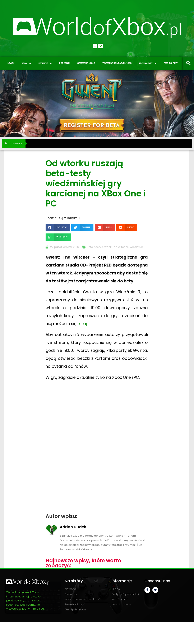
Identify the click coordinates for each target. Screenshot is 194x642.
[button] (58, 227)
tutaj (82, 324)
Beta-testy (94, 247)
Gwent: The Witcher (115, 247)
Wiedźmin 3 (137, 247)
